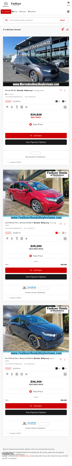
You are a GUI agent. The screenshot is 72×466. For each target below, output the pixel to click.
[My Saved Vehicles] (68, 4)
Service (22, 12)
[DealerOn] (8, 453)
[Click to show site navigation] (68, 12)
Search (62, 20)
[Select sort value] (67, 30)
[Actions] (65, 90)
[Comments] (65, 107)
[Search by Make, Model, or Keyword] (33, 20)
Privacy (27, 456)
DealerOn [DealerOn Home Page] (16, 456)
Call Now (37, 135)
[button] (6, 11)
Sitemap (22, 456)
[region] (36, 264)
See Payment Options (36, 142)
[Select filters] (62, 29)
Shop (14, 12)
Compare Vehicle (15, 162)
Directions (32, 12)
